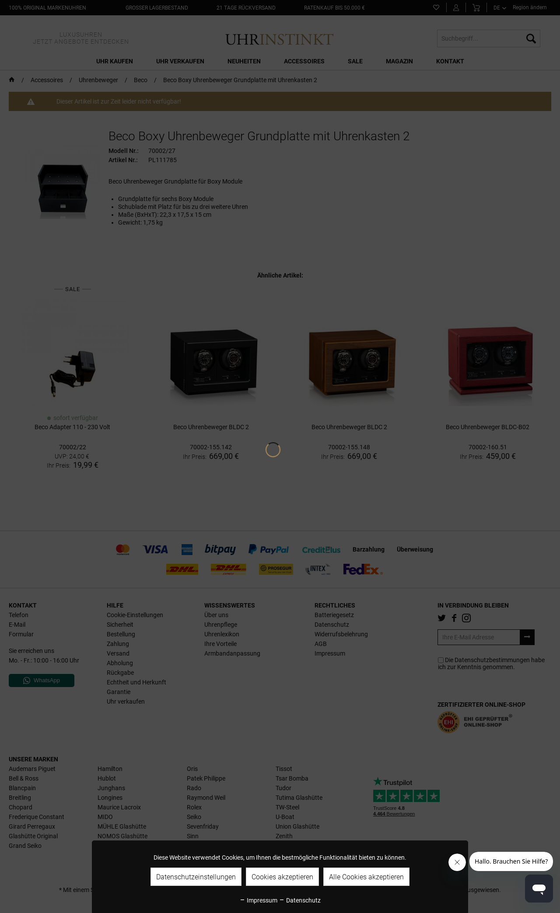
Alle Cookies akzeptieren (366, 877)
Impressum (258, 900)
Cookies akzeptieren (282, 877)
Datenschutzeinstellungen (196, 877)
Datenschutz (300, 900)
